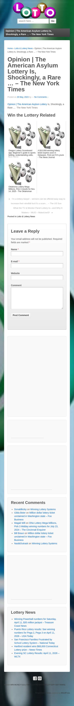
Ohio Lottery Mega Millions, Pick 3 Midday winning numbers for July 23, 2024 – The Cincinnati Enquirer (36, 530)
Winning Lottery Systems (43, 513)
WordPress (65, 697)
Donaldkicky (20, 513)
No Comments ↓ (41, 97)
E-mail (14, 261)
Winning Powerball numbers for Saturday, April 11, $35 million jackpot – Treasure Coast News (35, 626)
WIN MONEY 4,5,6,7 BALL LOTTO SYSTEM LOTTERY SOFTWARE (38, 689)
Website (15, 273)
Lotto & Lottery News (24, 48)
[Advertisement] (37, 380)
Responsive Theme (43, 697)
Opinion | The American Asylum (24, 104)
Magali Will (19, 527)
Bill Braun (19, 537)
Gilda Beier (19, 516)
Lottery (43, 104)
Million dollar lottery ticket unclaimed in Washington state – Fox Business (34, 520)
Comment (16, 285)
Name (14, 249)
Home (10, 48)
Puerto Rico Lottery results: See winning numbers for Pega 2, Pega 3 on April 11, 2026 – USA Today (34, 636)
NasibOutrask (21, 547)
